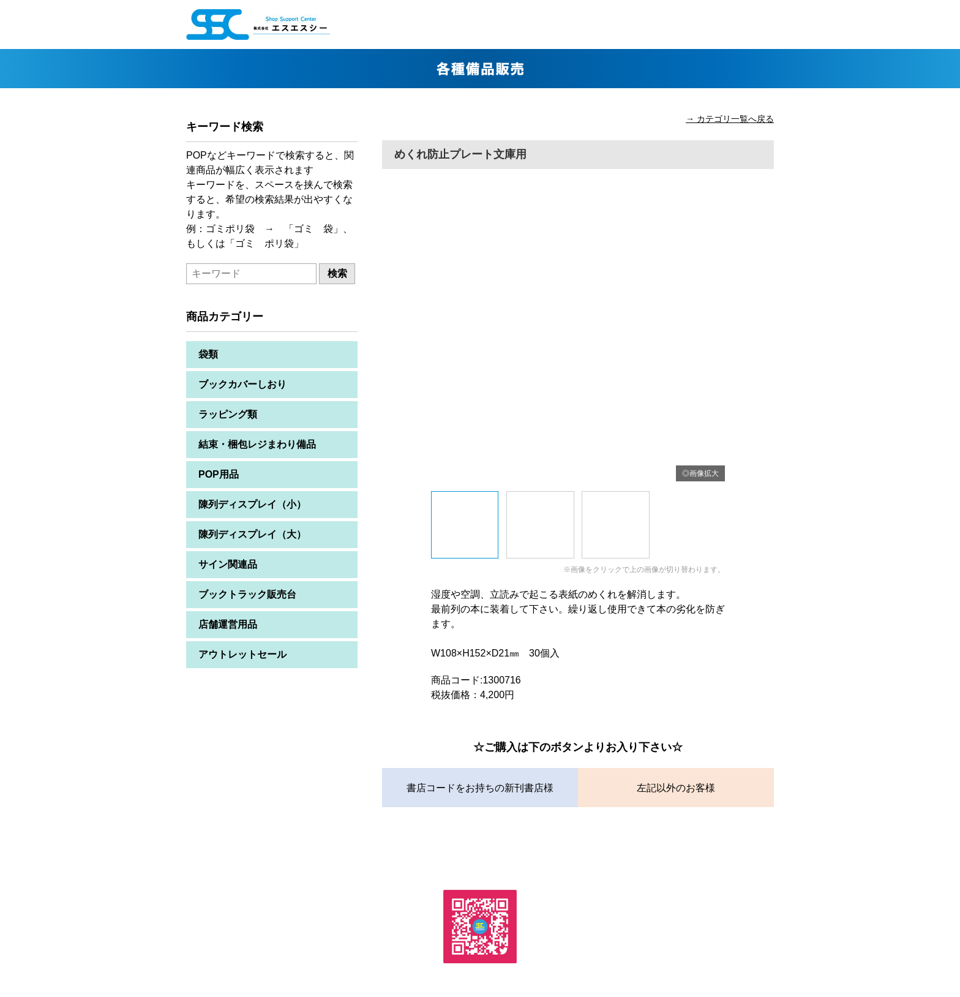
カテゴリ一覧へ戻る (735, 119)
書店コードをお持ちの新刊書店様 (480, 788)
